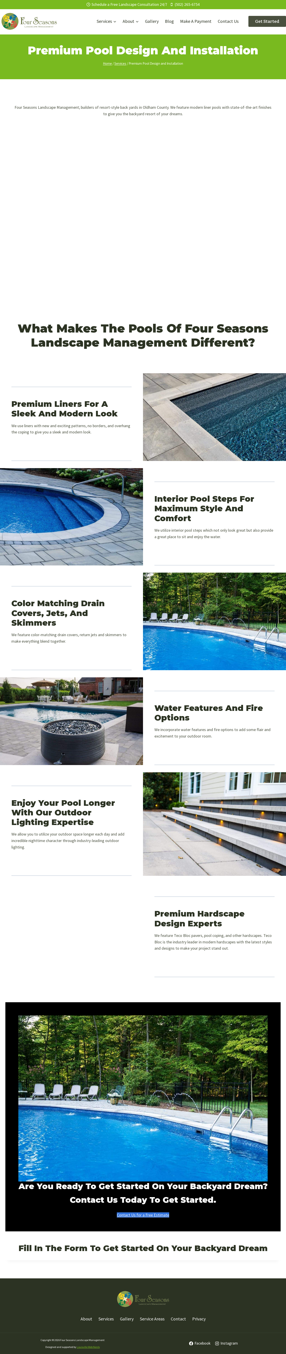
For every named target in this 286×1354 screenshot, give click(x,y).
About (86, 1319)
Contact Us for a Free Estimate (143, 1215)
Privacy (199, 1319)
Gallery (152, 21)
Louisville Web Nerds (88, 1347)
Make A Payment (195, 21)
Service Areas (152, 1319)
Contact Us (228, 21)
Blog (169, 21)
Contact (178, 1319)
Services (106, 1319)
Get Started (267, 21)
